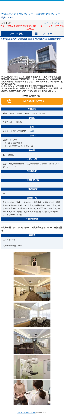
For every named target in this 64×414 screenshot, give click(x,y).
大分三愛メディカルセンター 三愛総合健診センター (30, 13)
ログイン (48, 23)
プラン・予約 (16, 34)
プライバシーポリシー (26, 413)
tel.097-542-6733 (33, 101)
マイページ (58, 23)
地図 (32, 131)
